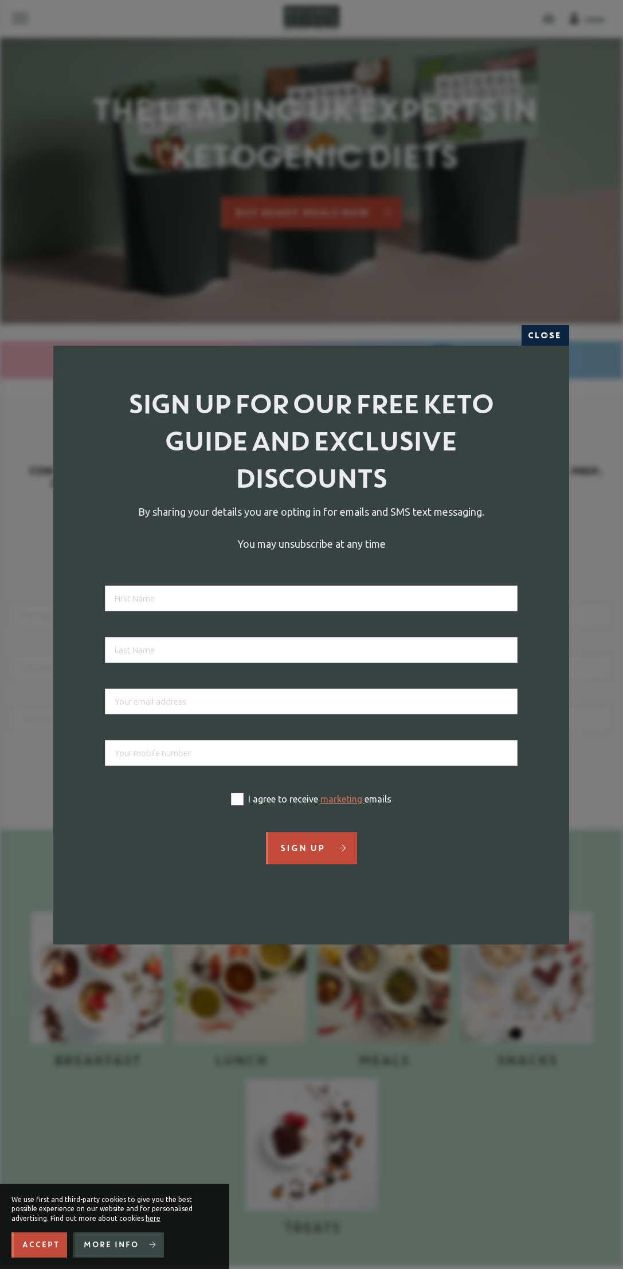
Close (545, 335)
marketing (342, 799)
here (153, 1218)
